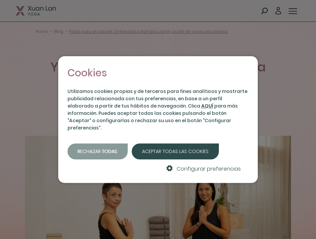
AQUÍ (207, 106)
